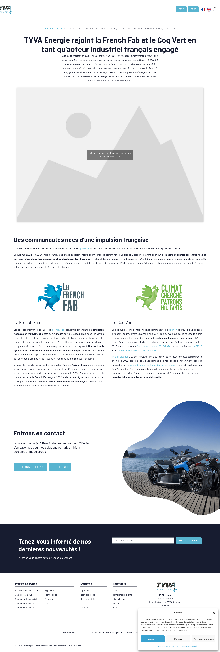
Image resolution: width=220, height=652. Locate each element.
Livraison (96, 632)
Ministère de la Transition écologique (136, 350)
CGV (85, 632)
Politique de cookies (166, 646)
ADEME (198, 346)
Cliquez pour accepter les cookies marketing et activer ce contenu (110, 155)
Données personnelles (134, 632)
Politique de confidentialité (186, 646)
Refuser (178, 638)
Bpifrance (84, 248)
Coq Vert (173, 329)
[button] (213, 612)
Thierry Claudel (120, 356)
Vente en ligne (112, 632)
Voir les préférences (204, 638)
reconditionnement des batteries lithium (152, 364)
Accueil (49, 28)
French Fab (58, 329)
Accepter (153, 638)
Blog (60, 28)
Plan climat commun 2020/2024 (153, 346)
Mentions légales (70, 632)
